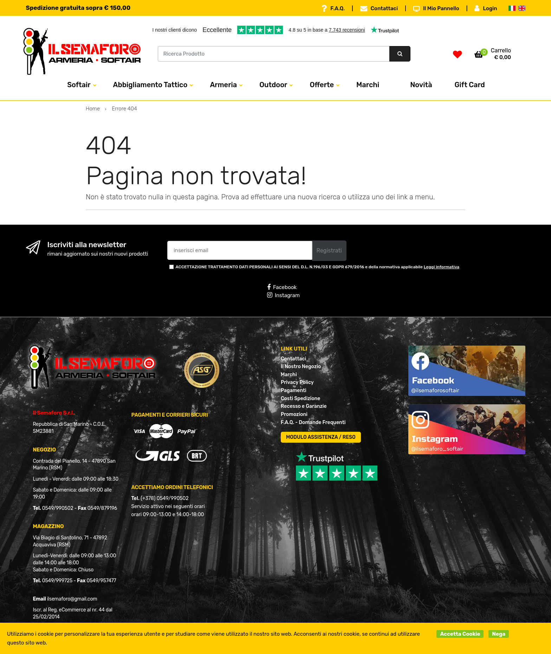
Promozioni (294, 414)
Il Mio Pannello (436, 8)
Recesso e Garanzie (304, 406)
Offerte (322, 85)
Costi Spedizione (300, 399)
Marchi (367, 85)
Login (485, 8)
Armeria (223, 85)
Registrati (329, 250)
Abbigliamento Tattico (150, 85)
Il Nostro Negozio (301, 367)
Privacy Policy (297, 382)
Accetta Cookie (460, 634)
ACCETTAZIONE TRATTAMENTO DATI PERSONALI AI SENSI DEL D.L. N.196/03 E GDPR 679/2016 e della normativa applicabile (318, 266)
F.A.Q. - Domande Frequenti (313, 422)
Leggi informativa (441, 266)
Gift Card (470, 85)
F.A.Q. (333, 8)
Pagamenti (293, 390)
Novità (421, 85)
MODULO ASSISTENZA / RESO (321, 437)
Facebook (282, 287)
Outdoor (273, 85)
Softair (78, 85)
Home (93, 108)
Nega (498, 634)
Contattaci (379, 8)
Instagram (283, 295)
